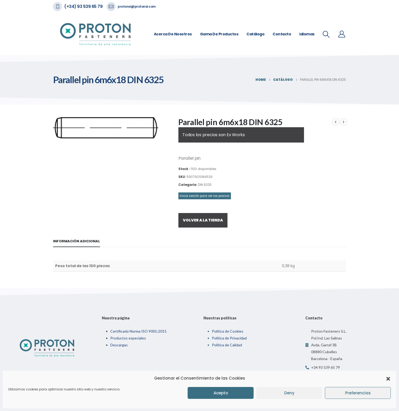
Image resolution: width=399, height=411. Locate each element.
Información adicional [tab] (76, 241)
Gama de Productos (219, 34)
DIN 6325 (205, 184)
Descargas (119, 345)
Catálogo (255, 34)
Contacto (282, 34)
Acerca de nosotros (173, 34)
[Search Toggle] (326, 34)
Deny (289, 393)
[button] (388, 378)
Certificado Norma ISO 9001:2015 (138, 331)
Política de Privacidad (229, 338)
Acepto (220, 393)
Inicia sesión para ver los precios (205, 196)
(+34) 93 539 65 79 (83, 6)
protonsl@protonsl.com (137, 6)
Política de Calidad (227, 345)
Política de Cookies (227, 331)
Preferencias (358, 393)
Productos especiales (128, 338)
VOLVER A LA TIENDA (203, 220)
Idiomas (307, 34)
